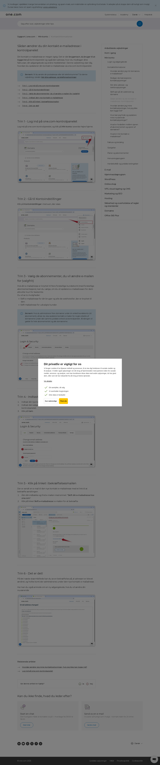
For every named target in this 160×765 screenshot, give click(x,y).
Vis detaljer (48, 381)
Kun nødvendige (51, 402)
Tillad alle (64, 402)
